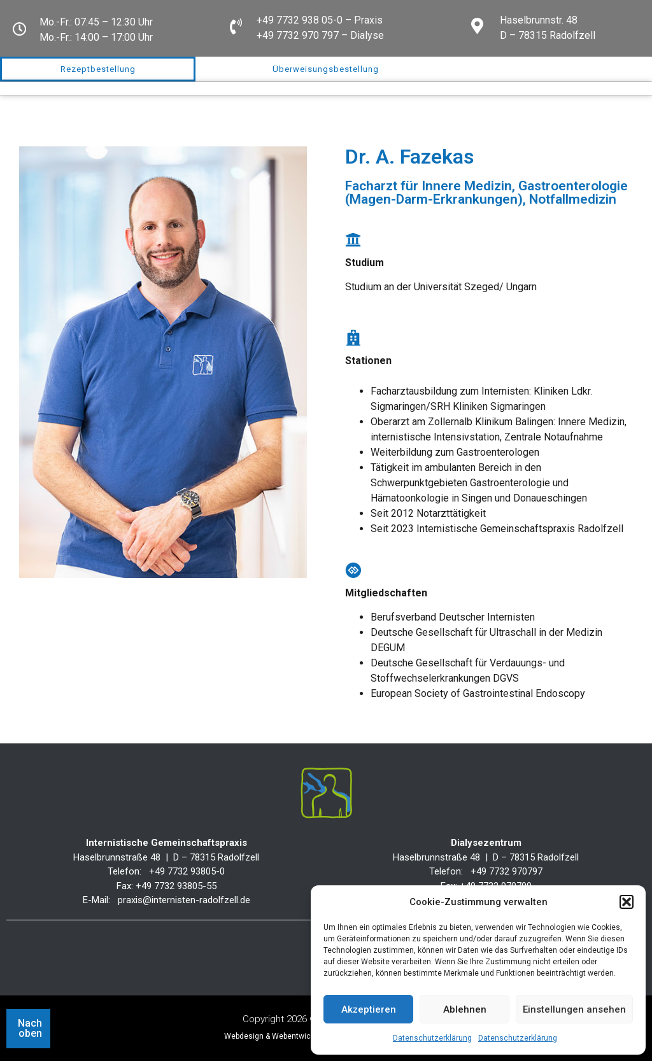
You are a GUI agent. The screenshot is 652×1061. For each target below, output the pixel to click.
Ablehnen (464, 1009)
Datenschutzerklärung (432, 1038)
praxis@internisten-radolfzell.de (184, 900)
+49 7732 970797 (506, 871)
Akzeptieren (368, 1009)
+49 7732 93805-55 (176, 886)
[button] (626, 902)
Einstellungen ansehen (574, 1009)
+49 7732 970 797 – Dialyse (320, 35)
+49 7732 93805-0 (187, 871)
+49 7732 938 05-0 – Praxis (320, 20)
